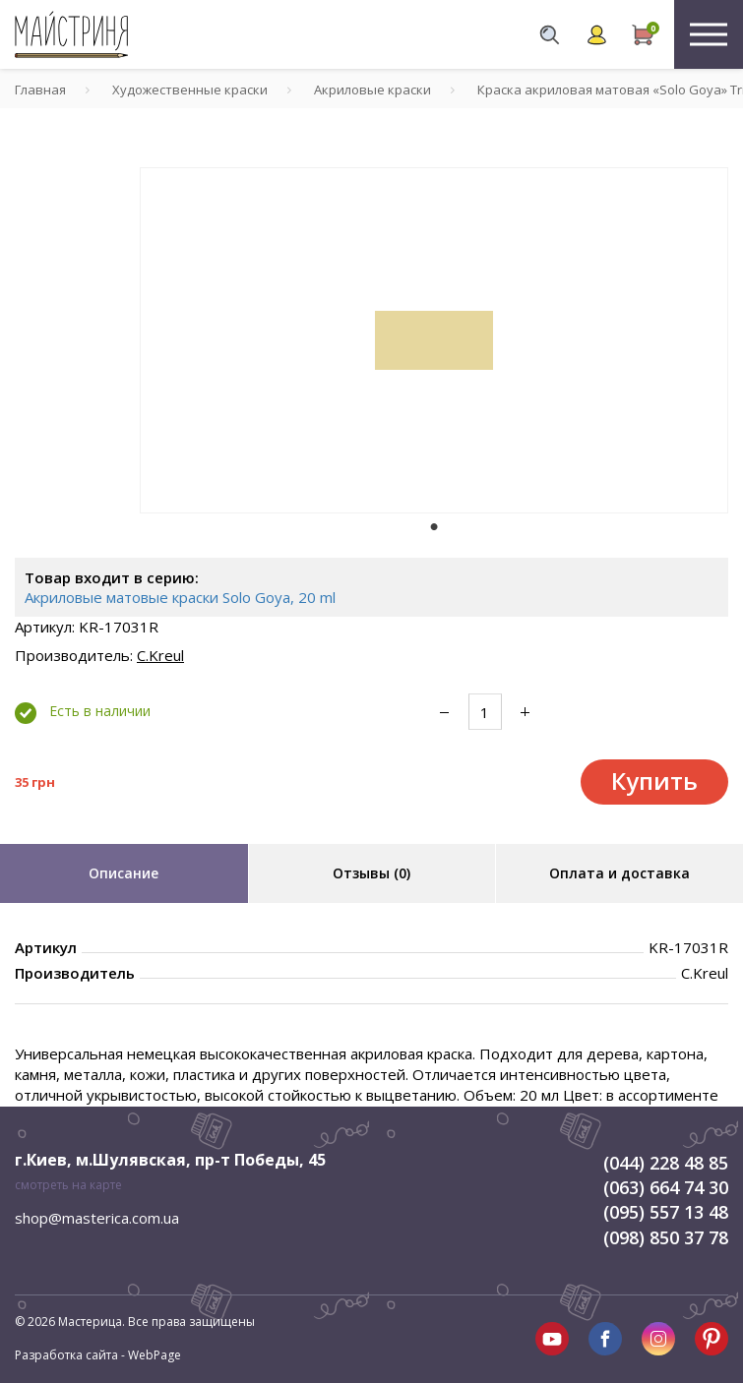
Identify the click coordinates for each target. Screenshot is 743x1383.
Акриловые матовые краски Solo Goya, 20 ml (180, 597)
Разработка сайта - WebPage (98, 1355)
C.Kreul (160, 655)
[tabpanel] (434, 340)
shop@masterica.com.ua (97, 1218)
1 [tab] (434, 527)
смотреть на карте (68, 1184)
